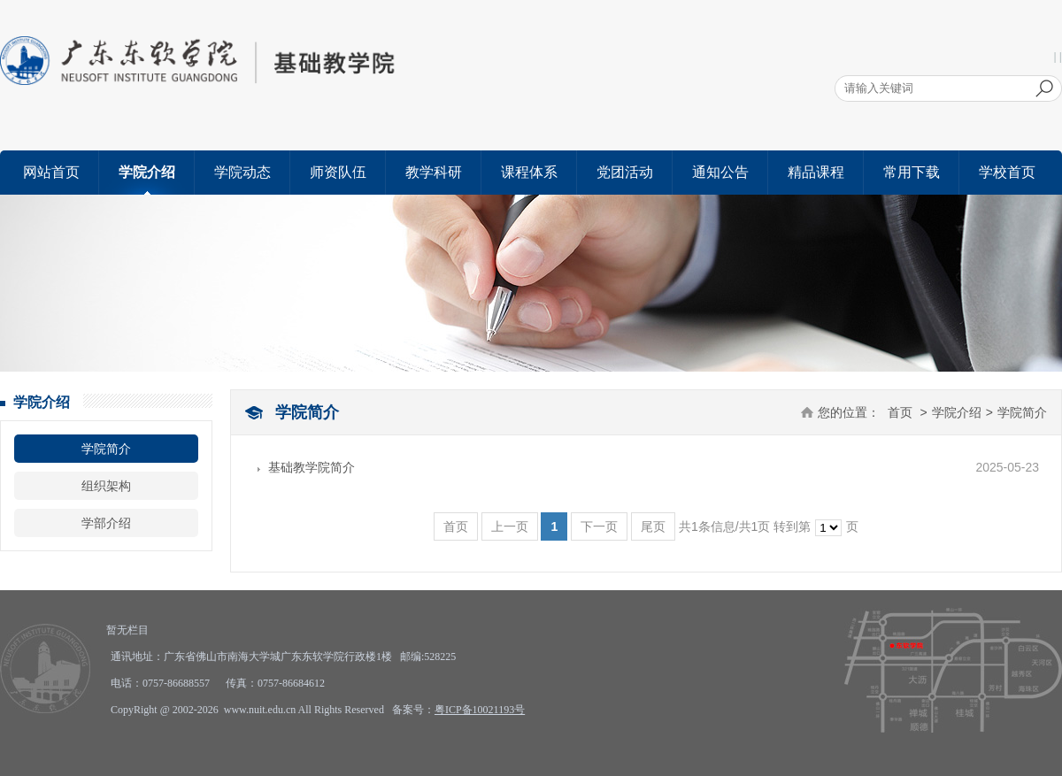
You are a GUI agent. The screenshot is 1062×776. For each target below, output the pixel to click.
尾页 (653, 526)
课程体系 (529, 172)
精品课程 (816, 172)
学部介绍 (106, 523)
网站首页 (51, 172)
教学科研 (433, 172)
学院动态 (242, 172)
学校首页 (1007, 172)
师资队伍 (338, 172)
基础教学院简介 (311, 467)
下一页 (599, 526)
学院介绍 (147, 172)
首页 (900, 412)
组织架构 (106, 486)
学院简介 (106, 449)
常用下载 (911, 172)
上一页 (509, 526)
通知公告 (720, 172)
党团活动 (624, 172)
